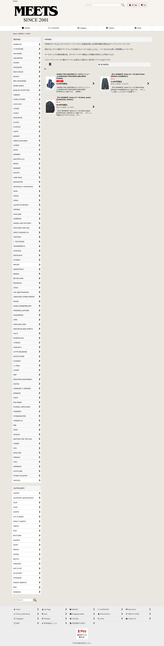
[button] (138, 28)
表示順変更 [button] (103, 64)
